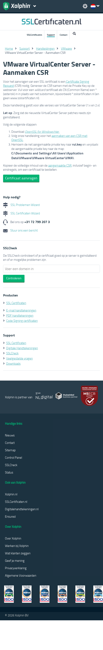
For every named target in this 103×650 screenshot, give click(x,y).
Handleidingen (45, 48)
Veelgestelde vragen (19, 358)
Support (51, 34)
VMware (66, 48)
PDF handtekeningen (19, 315)
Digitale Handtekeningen (22, 348)
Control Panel (13, 457)
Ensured (10, 516)
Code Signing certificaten (22, 321)
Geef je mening (15, 560)
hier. (42, 131)
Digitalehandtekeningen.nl (22, 509)
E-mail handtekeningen (21, 310)
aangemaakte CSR (59, 165)
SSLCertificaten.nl (16, 502)
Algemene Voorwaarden (20, 575)
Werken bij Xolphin (17, 546)
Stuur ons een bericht (20, 230)
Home (9, 48)
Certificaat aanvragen (21, 178)
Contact (63, 34)
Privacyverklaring (16, 568)
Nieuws (10, 435)
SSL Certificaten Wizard (21, 213)
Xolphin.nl (11, 494)
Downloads (13, 363)
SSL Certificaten (16, 303)
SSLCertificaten (34, 34)
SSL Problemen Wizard (21, 205)
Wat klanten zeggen (17, 553)
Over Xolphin (13, 538)
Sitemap (10, 450)
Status (9, 472)
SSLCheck (12, 353)
